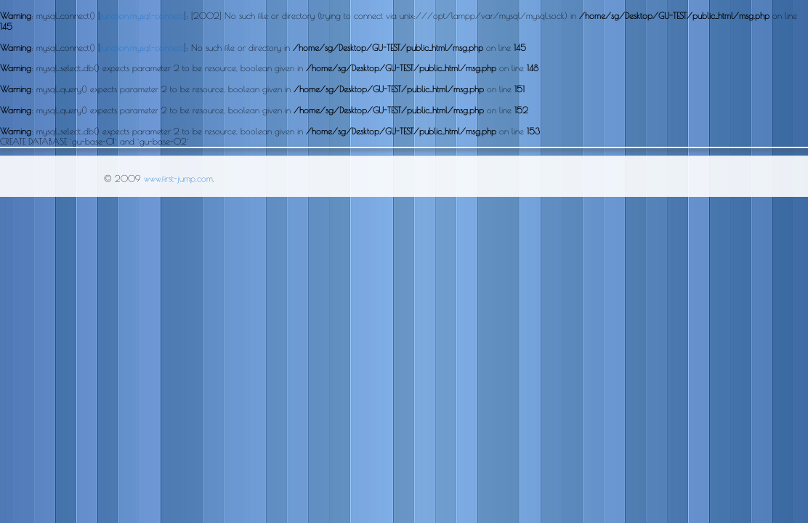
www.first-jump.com (178, 178)
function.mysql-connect (142, 15)
